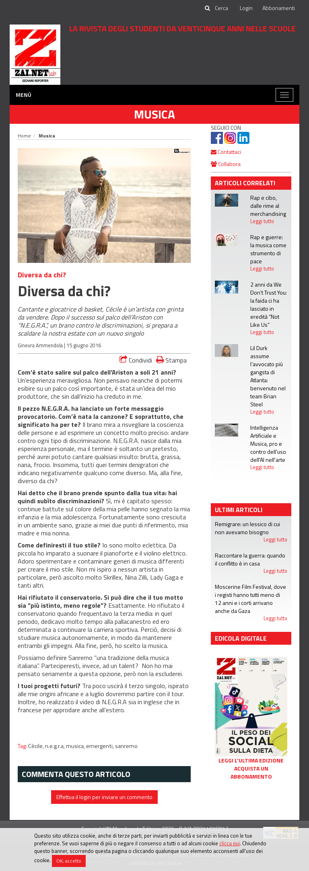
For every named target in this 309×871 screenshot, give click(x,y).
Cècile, (36, 746)
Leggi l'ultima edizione (251, 760)
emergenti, (100, 746)
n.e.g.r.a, (55, 746)
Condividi (135, 360)
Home (24, 135)
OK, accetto (68, 861)
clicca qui (229, 843)
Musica (154, 114)
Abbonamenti (278, 8)
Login (246, 8)
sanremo (126, 746)
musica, (76, 746)
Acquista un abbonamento (251, 772)
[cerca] (222, 8)
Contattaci (226, 152)
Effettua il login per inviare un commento (104, 797)
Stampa (171, 360)
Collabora (226, 164)
